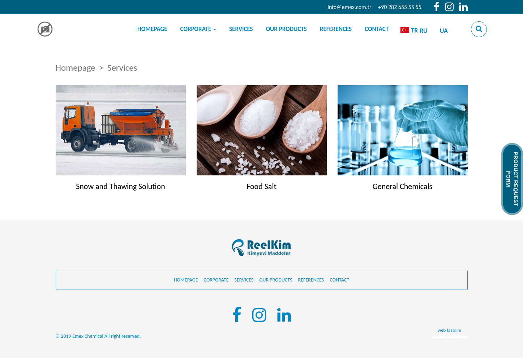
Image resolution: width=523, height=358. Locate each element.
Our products (286, 29)
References (336, 29)
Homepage (152, 29)
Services (241, 29)
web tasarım (449, 330)
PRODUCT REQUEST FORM (512, 179)
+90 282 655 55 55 (399, 7)
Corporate (198, 29)
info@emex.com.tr (349, 7)
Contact (377, 29)
